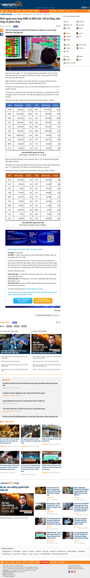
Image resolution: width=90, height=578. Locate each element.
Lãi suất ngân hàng (71, 551)
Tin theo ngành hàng (72, 16)
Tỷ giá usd (24, 551)
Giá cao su (36, 554)
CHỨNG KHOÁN (44, 11)
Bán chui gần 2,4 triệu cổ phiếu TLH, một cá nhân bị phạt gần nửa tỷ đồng (47, 357)
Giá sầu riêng (16, 554)
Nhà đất (23, 474)
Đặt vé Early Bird (23, 300)
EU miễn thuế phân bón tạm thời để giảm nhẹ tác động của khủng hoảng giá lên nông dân (30, 384)
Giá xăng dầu (81, 551)
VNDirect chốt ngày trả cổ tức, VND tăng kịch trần (46, 369)
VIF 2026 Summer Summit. (34, 289)
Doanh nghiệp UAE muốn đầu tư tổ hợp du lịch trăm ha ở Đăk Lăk (23, 401)
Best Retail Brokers (46, 554)
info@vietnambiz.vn (11, 574)
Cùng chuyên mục (40, 331)
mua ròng (24, 326)
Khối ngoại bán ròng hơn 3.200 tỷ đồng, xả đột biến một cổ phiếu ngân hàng (31, 441)
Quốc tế (2, 472)
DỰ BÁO (12, 11)
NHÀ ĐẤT (37, 11)
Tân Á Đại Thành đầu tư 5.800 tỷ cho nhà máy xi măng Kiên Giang (24, 409)
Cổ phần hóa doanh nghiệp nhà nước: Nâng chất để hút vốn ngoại (24, 393)
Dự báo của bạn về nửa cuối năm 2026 (43, 301)
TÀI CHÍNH (30, 11)
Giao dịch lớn (27, 14)
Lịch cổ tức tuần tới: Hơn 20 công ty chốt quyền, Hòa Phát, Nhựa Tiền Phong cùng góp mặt (9, 441)
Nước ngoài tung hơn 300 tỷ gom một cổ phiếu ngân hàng (14, 357)
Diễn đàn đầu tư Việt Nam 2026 (60, 554)
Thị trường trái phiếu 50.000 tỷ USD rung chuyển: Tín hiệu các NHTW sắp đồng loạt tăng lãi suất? (9, 467)
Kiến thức (47, 14)
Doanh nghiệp (6, 395)
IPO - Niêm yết (37, 14)
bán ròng (16, 326)
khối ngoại (9, 326)
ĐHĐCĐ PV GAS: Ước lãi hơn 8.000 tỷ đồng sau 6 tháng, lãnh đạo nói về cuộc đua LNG (51, 467)
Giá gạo (30, 554)
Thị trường (17, 14)
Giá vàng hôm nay (7, 551)
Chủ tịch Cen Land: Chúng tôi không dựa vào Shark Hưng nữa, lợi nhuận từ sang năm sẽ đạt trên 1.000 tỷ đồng (30, 468)
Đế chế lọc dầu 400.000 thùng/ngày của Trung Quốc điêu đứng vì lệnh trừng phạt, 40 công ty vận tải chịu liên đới (30, 418)
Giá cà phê (52, 551)
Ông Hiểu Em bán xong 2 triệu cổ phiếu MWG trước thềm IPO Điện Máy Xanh (47, 365)
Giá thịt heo (24, 554)
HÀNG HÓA (18, 11)
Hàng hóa (5, 388)
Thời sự (4, 403)
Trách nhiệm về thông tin (9, 576)
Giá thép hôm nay (7, 554)
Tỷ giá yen (31, 551)
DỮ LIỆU (68, 11)
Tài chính (76, 497)
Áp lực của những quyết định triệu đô (44, 353)
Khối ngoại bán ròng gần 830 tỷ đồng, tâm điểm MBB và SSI (14, 365)
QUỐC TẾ (24, 11)
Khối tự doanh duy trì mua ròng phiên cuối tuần (46, 361)
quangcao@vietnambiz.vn (78, 568)
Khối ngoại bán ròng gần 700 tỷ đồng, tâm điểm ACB (14, 370)
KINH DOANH (61, 11)
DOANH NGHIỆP (53, 11)
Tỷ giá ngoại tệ (17, 551)
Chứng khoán (6, 14)
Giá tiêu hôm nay (61, 551)
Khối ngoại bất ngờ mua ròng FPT (10, 361)
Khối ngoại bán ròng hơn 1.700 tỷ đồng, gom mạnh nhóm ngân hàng (13, 352)
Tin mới (6, 380)
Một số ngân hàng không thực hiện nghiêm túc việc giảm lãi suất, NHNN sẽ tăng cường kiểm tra (81, 491)
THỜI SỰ (6, 11)
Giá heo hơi (45, 551)
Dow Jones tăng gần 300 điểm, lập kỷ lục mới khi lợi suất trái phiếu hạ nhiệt (80, 521)
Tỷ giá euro (38, 551)
